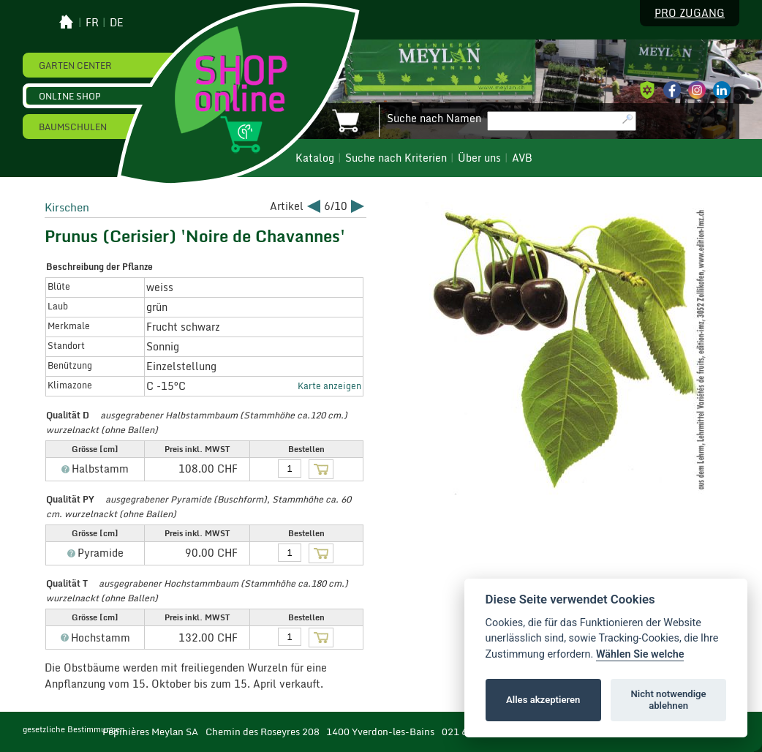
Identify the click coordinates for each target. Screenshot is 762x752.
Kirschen (67, 207)
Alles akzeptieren (543, 699)
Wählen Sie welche (640, 654)
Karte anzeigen (329, 385)
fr (92, 23)
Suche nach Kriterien (396, 158)
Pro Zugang (690, 13)
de (117, 23)
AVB (522, 158)
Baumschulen (73, 126)
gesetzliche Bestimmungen (74, 729)
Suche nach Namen (434, 118)
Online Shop (70, 96)
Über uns (479, 158)
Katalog (314, 158)
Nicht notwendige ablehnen (668, 699)
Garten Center (75, 65)
